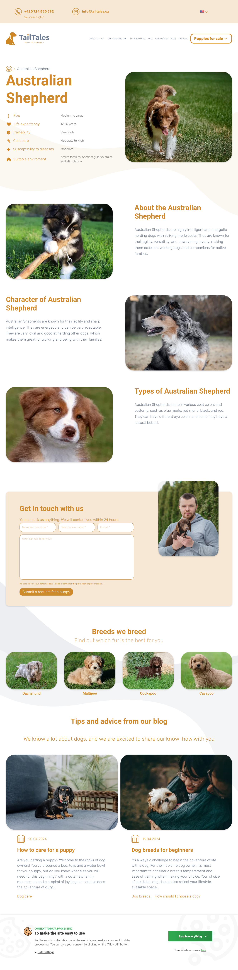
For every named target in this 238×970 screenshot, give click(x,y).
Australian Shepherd (33, 69)
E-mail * (105, 527)
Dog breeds (141, 896)
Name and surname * (35, 527)
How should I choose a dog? (177, 896)
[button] (204, 11)
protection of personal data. (89, 584)
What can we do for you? (37, 538)
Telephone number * (73, 527)
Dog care (24, 896)
